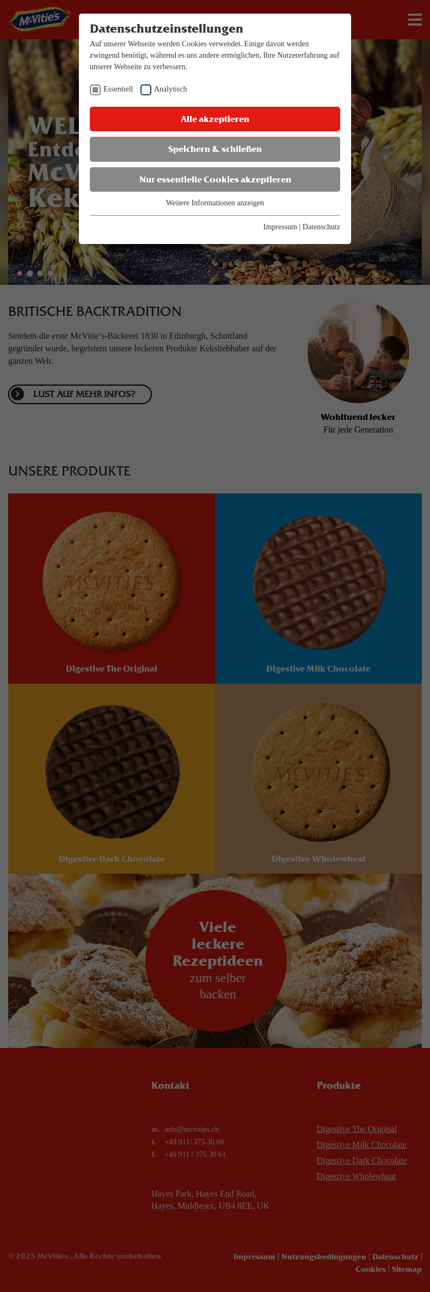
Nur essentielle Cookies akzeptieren (215, 179)
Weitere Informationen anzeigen (215, 203)
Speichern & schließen (215, 149)
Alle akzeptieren (215, 119)
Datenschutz (321, 227)
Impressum (280, 227)
